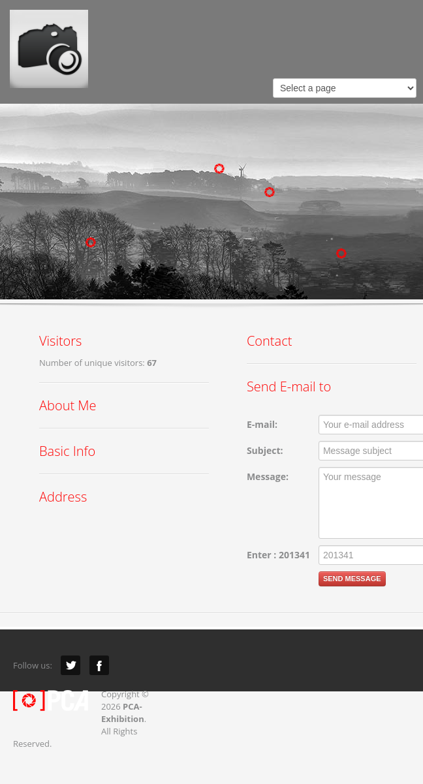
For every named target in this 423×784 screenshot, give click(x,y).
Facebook (99, 665)
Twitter (70, 665)
